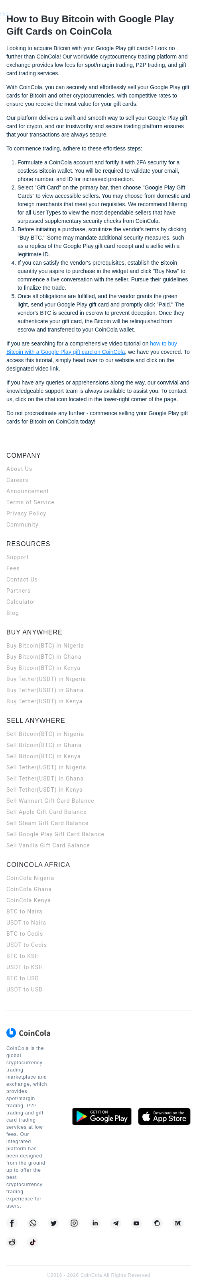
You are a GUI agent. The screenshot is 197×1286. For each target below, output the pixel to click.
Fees (13, 568)
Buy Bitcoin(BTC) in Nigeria (45, 645)
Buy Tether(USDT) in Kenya (44, 701)
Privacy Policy (26, 513)
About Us (19, 469)
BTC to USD (22, 978)
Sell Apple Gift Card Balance (46, 812)
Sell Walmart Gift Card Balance (50, 801)
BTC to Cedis (24, 934)
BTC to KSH (22, 956)
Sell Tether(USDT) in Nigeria (46, 767)
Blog (12, 613)
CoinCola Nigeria (30, 878)
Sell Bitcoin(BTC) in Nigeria (45, 734)
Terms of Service (30, 502)
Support (17, 557)
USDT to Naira (26, 922)
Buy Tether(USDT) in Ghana (45, 690)
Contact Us (22, 579)
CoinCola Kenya (28, 900)
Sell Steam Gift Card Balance (47, 823)
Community (22, 524)
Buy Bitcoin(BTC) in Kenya (43, 668)
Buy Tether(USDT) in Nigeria (46, 679)
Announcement (27, 491)
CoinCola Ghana (29, 889)
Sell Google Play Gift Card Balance (55, 834)
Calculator (20, 602)
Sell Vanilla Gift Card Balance (48, 845)
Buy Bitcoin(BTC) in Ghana (43, 657)
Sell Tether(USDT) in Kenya (44, 789)
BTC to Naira (24, 911)
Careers (17, 480)
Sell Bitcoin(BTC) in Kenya (43, 756)
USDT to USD (24, 989)
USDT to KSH (24, 967)
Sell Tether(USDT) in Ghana (45, 778)
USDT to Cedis (26, 945)
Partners (18, 590)
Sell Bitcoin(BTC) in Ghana (44, 745)
